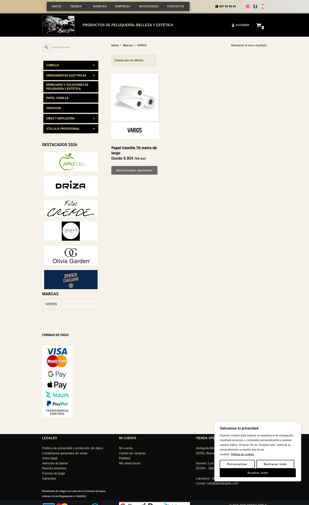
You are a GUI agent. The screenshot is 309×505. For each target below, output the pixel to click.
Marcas (128, 45)
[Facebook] (255, 6)
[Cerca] (298, 424)
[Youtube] (263, 6)
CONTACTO (175, 6)
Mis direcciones (130, 452)
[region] (257, 459)
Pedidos (124, 447)
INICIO (56, 6)
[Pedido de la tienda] (133, 60)
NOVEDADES (148, 6)
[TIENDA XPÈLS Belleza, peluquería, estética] (59, 25)
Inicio (115, 45)
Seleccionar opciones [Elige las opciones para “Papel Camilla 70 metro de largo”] (134, 170)
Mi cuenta (126, 437)
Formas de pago (53, 462)
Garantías (49, 467)
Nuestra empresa (54, 457)
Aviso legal (49, 447)
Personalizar (237, 464)
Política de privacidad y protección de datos (72, 437)
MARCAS (100, 6)
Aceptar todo (258, 472)
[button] (84, 6)
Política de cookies (242, 454)
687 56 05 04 (227, 6)
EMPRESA (122, 6)
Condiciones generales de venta (64, 442)
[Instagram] (247, 6)
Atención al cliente (55, 452)
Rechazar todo (275, 464)
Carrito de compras (132, 442)
